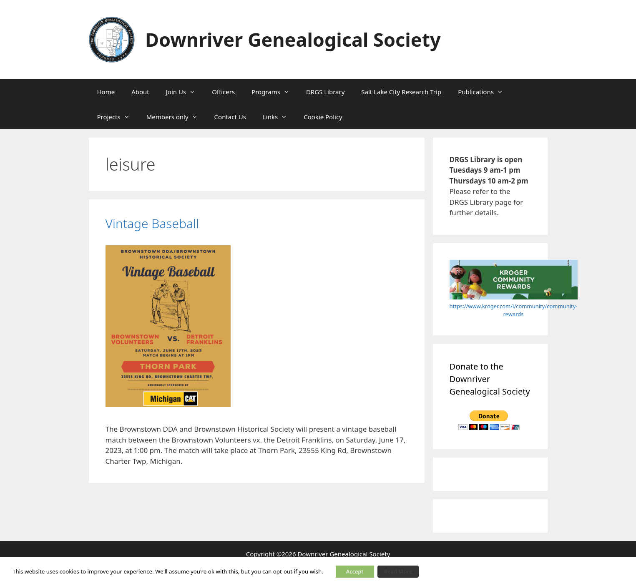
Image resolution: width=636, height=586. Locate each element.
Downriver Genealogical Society (293, 39)
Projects (117, 116)
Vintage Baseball (152, 223)
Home (106, 92)
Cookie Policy (323, 117)
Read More (398, 571)
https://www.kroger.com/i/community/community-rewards (514, 310)
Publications (484, 91)
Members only (176, 116)
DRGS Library (325, 92)
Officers (223, 92)
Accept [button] (355, 571)
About (140, 92)
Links (279, 116)
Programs (274, 91)
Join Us (185, 91)
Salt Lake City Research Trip (401, 92)
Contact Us (230, 117)
